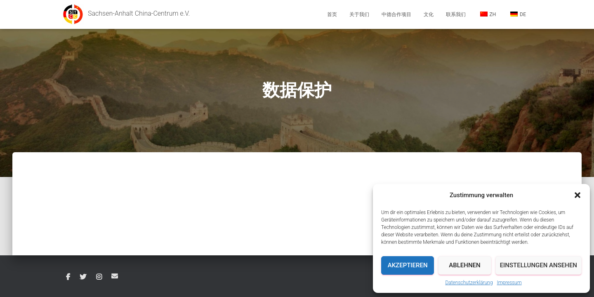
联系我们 (456, 14)
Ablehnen (464, 265)
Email (114, 276)
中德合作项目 (396, 14)
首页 (332, 14)
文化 (429, 14)
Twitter (82, 277)
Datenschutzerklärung (469, 282)
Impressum (509, 282)
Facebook (68, 277)
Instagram (99, 277)
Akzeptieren (408, 265)
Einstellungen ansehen (538, 265)
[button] (577, 195)
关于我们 (359, 14)
